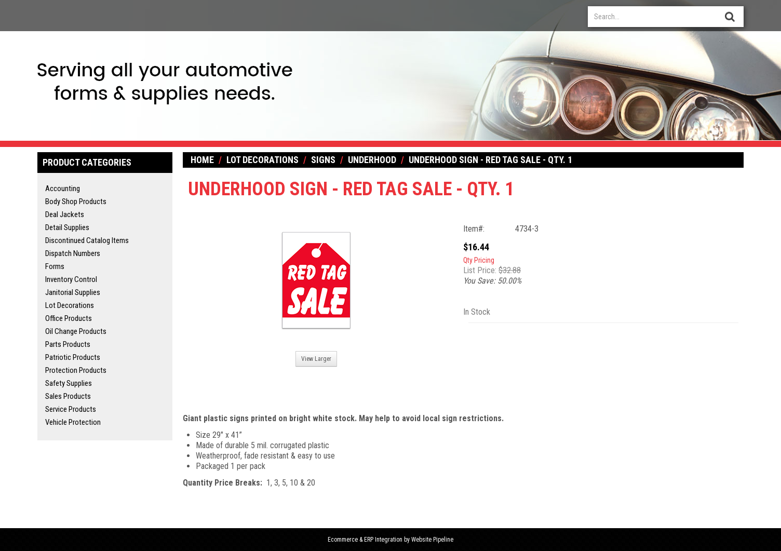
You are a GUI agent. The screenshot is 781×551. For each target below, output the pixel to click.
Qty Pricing (478, 260)
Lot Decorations (69, 305)
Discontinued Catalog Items (87, 240)
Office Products (68, 318)
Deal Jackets (64, 214)
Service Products (70, 409)
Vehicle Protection (73, 422)
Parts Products (67, 344)
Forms (54, 266)
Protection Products (75, 370)
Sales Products (68, 396)
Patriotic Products (72, 357)
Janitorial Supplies (72, 292)
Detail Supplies (67, 227)
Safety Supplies (68, 383)
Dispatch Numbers (72, 253)
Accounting (62, 188)
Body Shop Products (75, 201)
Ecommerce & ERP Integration (365, 539)
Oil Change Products (75, 331)
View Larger (316, 358)
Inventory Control (71, 279)
